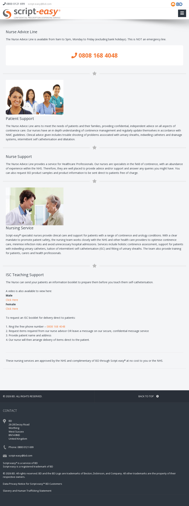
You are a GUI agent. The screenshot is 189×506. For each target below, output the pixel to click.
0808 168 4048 (94, 55)
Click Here (12, 300)
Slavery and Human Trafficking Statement (27, 490)
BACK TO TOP (148, 396)
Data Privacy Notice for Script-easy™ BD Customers (32, 483)
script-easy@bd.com (40, 4)
